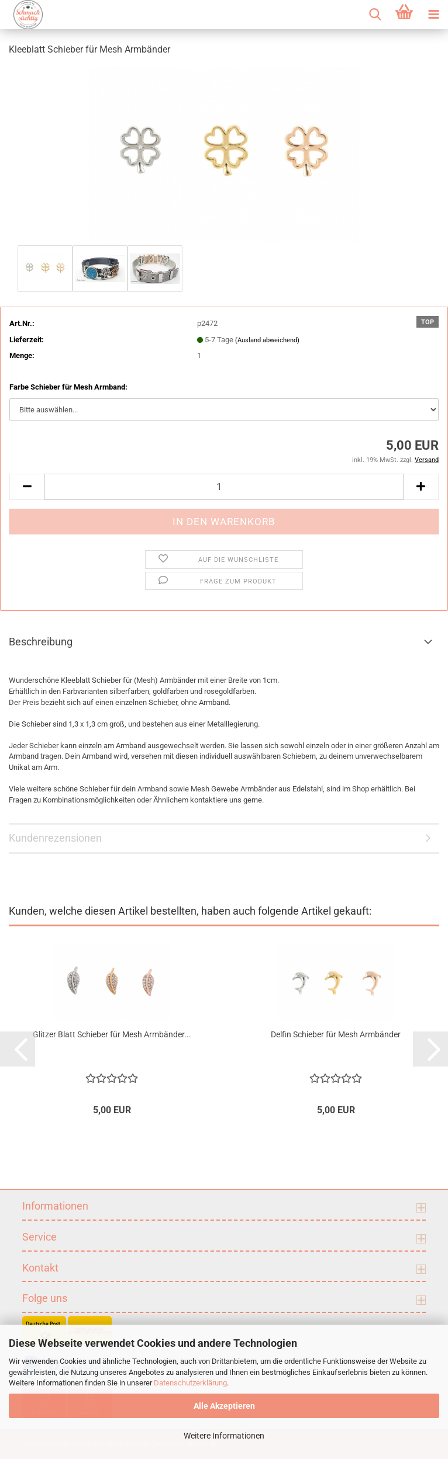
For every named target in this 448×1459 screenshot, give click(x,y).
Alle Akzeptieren (224, 1406)
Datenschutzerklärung (190, 1382)
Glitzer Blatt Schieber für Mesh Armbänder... (112, 1034)
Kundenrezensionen (55, 838)
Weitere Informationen (224, 1435)
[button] (26, 487)
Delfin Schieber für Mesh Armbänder (336, 1034)
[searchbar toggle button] (375, 14)
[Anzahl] (224, 487)
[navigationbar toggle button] (433, 14)
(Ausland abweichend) (267, 340)
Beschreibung (41, 641)
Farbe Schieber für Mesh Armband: (68, 387)
